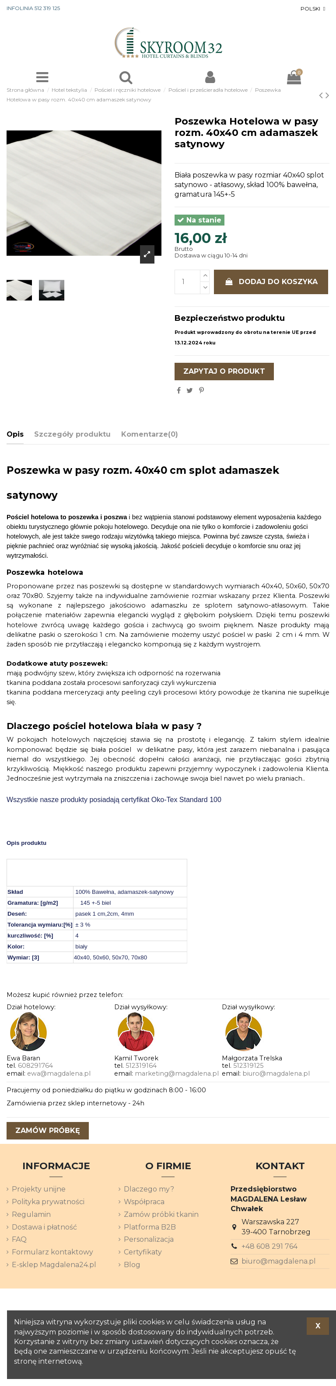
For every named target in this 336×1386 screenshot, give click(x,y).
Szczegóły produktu (72, 434)
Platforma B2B (150, 1227)
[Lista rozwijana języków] (313, 8)
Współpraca (144, 1202)
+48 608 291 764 (270, 1246)
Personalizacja (149, 1239)
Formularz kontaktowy (52, 1252)
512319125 (248, 1066)
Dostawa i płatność (44, 1227)
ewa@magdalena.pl (59, 1073)
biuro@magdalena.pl (276, 1073)
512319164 (141, 1066)
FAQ (19, 1239)
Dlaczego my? (149, 1189)
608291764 (35, 1066)
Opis (15, 434)
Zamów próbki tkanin (161, 1214)
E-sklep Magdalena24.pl (54, 1265)
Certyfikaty (143, 1252)
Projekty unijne (39, 1189)
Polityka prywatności (48, 1202)
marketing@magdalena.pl (177, 1073)
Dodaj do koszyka (271, 282)
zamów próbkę (47, 1130)
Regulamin (31, 1214)
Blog (132, 1265)
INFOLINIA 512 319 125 (33, 8)
